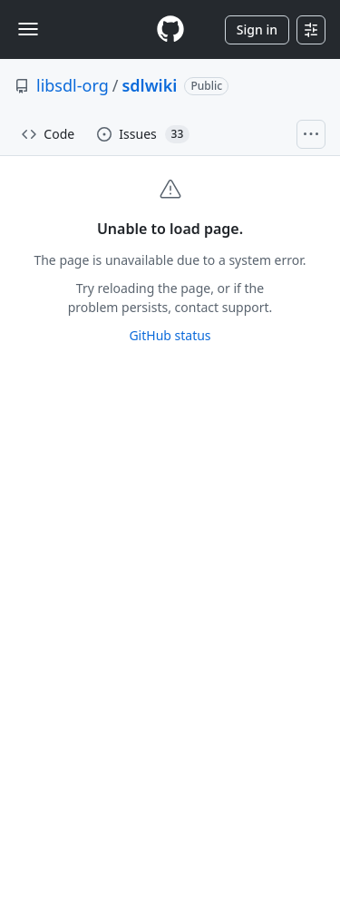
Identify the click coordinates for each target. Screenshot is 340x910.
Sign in (257, 29)
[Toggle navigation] (28, 29)
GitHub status (169, 335)
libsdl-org (72, 85)
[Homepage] (170, 29)
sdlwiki (149, 85)
